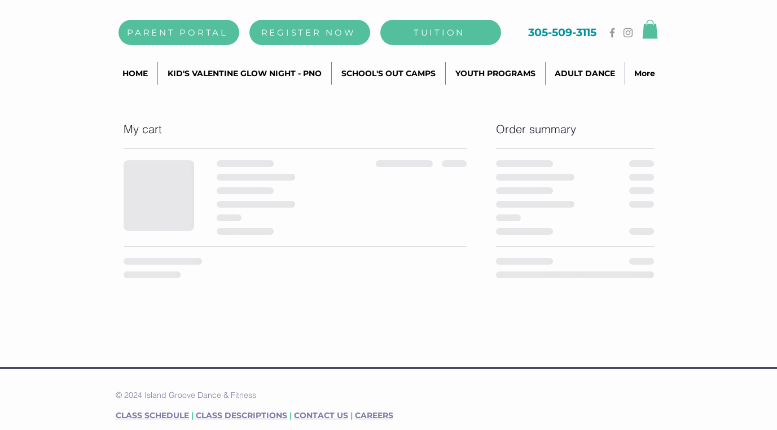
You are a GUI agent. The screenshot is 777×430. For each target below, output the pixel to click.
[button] (650, 29)
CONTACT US (321, 415)
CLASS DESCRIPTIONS (241, 415)
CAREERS (374, 415)
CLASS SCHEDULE (152, 415)
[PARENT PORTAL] (178, 32)
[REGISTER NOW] (309, 32)
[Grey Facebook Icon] (612, 33)
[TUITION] (440, 32)
